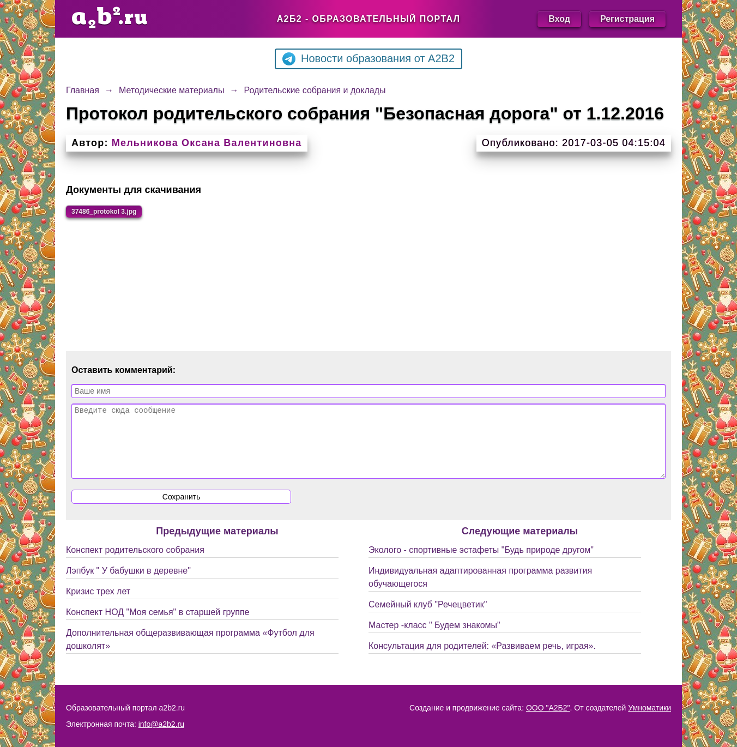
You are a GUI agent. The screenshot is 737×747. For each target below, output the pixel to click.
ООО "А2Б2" (548, 707)
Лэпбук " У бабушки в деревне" (128, 588)
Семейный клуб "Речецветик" (427, 621)
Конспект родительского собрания (135, 567)
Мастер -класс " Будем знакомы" (434, 642)
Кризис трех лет (98, 608)
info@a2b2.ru (161, 724)
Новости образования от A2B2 (368, 58)
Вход (559, 18)
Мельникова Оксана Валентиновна (207, 142)
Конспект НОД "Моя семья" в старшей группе (158, 629)
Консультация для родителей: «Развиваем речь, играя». (482, 663)
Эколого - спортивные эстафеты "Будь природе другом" (481, 567)
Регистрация (627, 18)
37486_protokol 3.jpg (120, 213)
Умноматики (649, 707)
